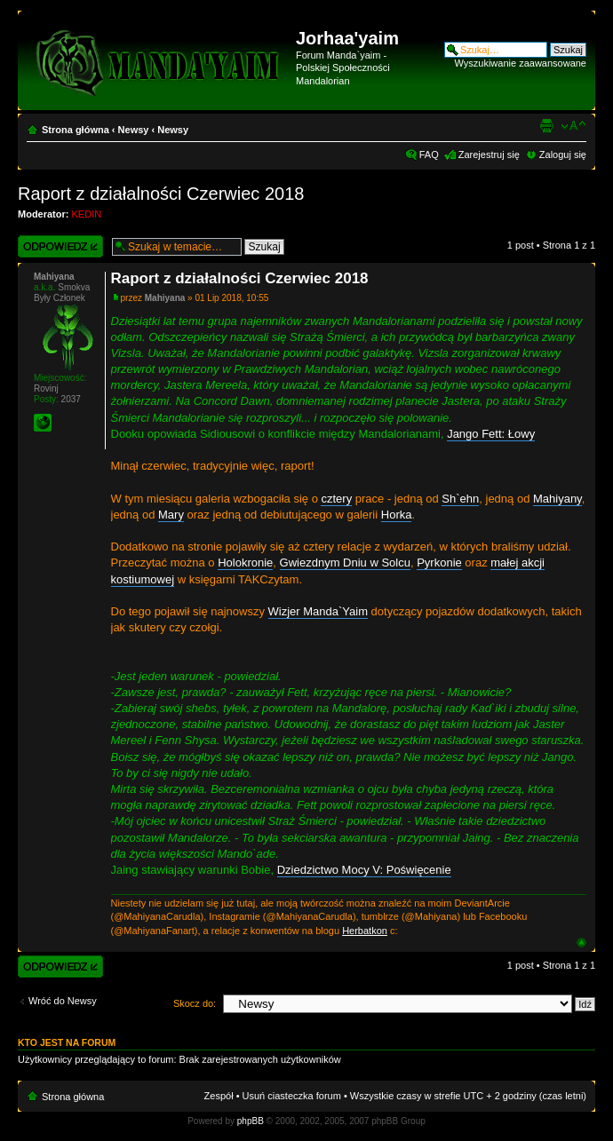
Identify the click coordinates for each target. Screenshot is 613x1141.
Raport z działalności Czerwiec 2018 (161, 193)
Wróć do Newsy (62, 1000)
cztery (336, 498)
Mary (171, 514)
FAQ (429, 154)
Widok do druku (546, 126)
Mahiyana (165, 298)
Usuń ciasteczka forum (292, 1095)
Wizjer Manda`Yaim (318, 611)
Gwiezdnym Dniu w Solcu (345, 562)
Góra (581, 942)
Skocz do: (194, 1003)
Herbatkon (364, 930)
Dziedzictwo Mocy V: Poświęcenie (364, 869)
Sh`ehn (460, 498)
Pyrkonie (439, 562)
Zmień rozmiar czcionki (573, 126)
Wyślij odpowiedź (60, 246)
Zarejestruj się (489, 154)
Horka (396, 514)
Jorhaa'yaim (347, 38)
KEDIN (87, 214)
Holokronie (245, 562)
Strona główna (75, 129)
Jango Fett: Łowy (491, 433)
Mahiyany (557, 498)
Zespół (219, 1095)
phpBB (250, 1121)
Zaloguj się (562, 154)
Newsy (133, 129)
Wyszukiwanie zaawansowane (520, 63)
